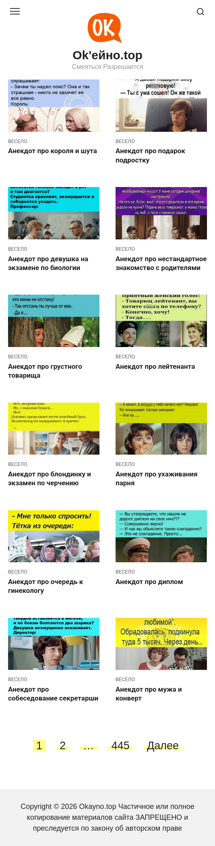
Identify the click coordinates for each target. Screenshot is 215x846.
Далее (163, 746)
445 (121, 746)
